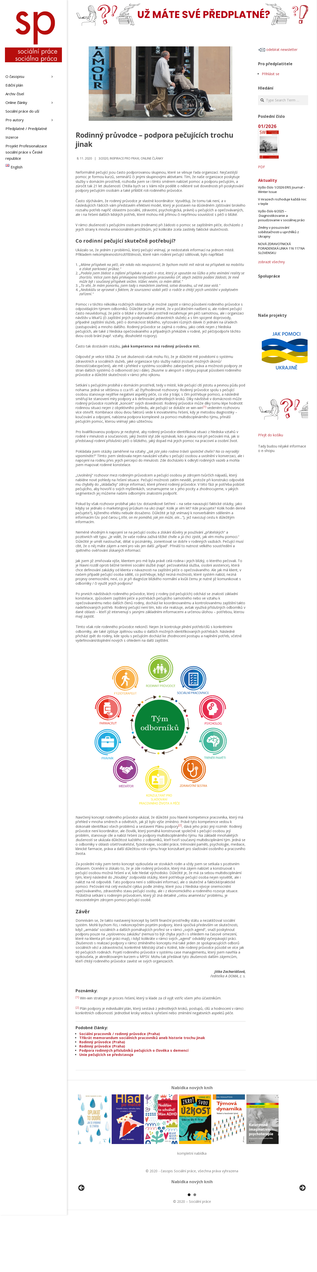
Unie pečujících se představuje (106, 1054)
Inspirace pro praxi (124, 158)
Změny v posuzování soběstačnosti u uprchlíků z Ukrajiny (278, 232)
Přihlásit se (270, 73)
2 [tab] (194, 1251)
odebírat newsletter (277, 49)
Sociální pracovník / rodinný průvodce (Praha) (119, 1033)
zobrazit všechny (271, 261)
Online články (152, 158)
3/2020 (103, 158)
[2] (180, 825)
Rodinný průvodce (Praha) (102, 1042)
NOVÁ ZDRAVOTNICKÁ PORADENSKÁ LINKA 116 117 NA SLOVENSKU (281, 248)
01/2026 (267, 126)
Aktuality (267, 180)
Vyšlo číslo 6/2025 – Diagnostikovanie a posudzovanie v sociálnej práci (281, 215)
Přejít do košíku (270, 435)
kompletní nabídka (192, 1153)
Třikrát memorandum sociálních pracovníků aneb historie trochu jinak (142, 1037)
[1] (204, 407)
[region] (192, 1217)
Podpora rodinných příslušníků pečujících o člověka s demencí (133, 1050)
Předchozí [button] (81, 1216)
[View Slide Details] (95, 1217)
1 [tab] (189, 1251)
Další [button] (302, 1216)
